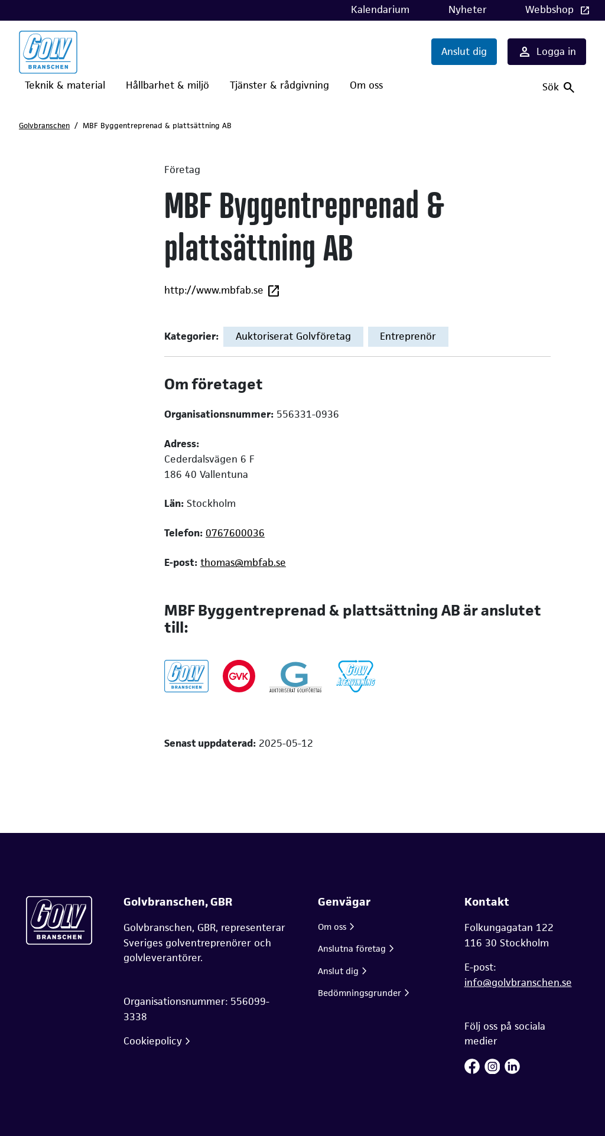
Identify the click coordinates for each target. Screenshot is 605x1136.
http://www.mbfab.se (222, 291)
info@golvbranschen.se (518, 982)
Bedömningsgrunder (359, 992)
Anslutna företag (352, 948)
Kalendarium (380, 9)
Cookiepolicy (152, 1040)
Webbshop (551, 9)
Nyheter (467, 9)
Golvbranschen (44, 126)
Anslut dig (464, 51)
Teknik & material (65, 85)
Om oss (366, 85)
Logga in (547, 52)
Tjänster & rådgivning (279, 85)
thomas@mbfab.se (243, 562)
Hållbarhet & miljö (167, 85)
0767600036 (235, 532)
